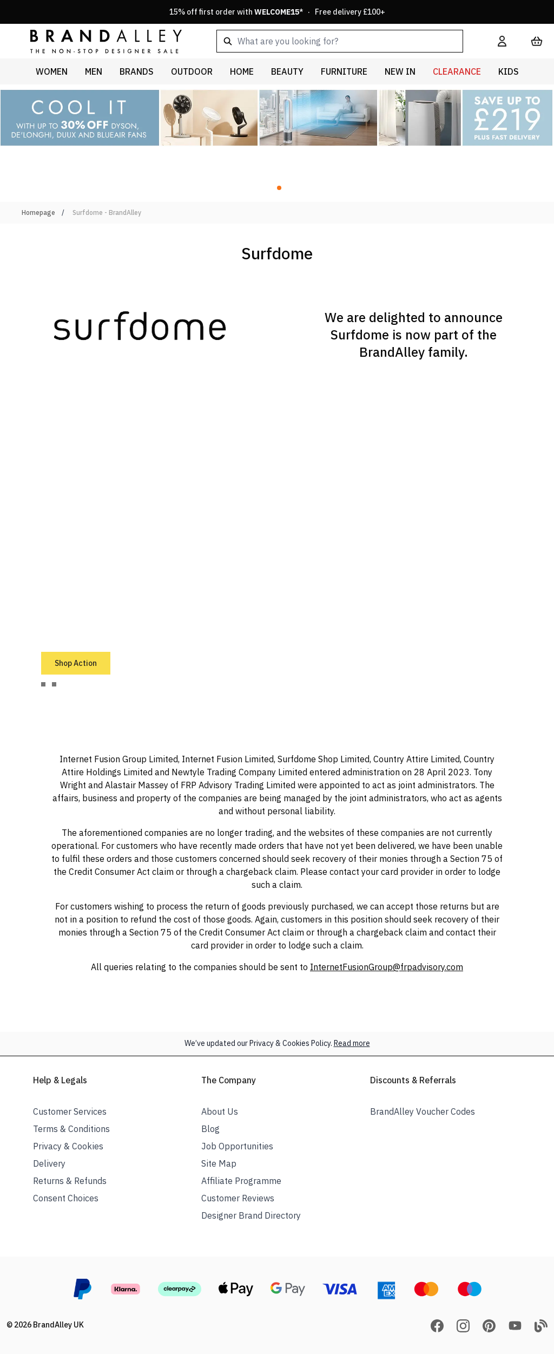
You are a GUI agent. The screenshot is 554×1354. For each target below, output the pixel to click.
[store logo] (97, 41)
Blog (210, 1128)
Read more (352, 1043)
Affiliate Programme (241, 1180)
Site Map (218, 1163)
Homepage (38, 212)
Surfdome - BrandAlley (106, 212)
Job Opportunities (237, 1146)
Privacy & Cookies (68, 1146)
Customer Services (70, 1111)
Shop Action (76, 663)
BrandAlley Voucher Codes (422, 1111)
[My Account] (502, 41)
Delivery (49, 1163)
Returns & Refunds (70, 1180)
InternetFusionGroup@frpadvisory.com (386, 966)
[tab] (43, 684)
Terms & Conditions (71, 1128)
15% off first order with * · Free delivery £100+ (277, 12)
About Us (219, 1111)
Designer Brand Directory (251, 1215)
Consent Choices (65, 1198)
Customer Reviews (237, 1198)
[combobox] (339, 41)
